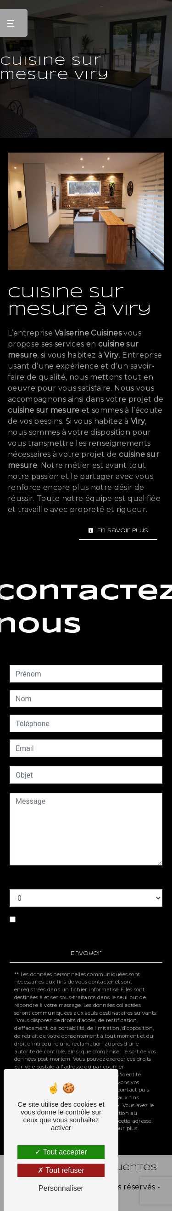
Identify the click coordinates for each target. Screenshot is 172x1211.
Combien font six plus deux (54, 880)
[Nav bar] (14, 23)
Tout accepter (61, 1152)
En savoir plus (118, 530)
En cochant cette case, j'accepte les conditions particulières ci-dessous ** (79, 925)
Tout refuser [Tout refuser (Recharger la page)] (61, 1170)
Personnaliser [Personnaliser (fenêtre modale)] (61, 1188)
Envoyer (86, 953)
